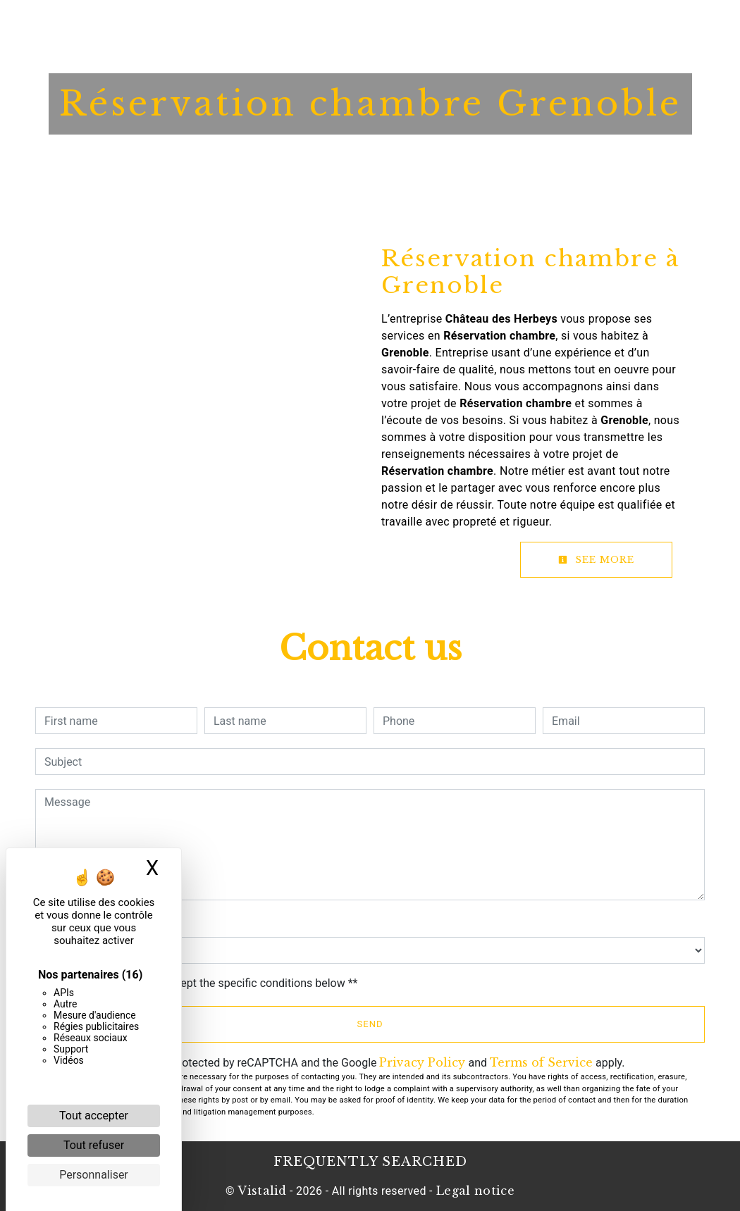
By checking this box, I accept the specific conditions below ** (203, 983)
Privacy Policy (422, 1062)
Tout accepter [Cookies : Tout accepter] (93, 1115)
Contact (507, 24)
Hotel (262, 24)
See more (596, 560)
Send (370, 1024)
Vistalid (262, 1191)
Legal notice (473, 1191)
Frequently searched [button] (370, 1161)
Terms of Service (541, 1062)
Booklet (398, 24)
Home (213, 24)
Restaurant (327, 24)
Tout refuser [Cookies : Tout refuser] (93, 1145)
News (453, 24)
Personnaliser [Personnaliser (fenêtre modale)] (93, 1174)
